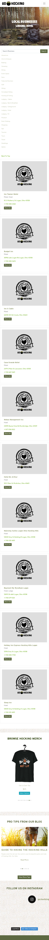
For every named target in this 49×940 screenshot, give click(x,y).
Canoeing (4, 66)
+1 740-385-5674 (10, 261)
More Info (8, 208)
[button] (18, 800)
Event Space (5, 73)
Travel (3, 139)
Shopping (4, 125)
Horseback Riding (6, 92)
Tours (3, 136)
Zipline (3, 147)
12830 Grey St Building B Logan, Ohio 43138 (19, 537)
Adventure (4, 55)
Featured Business (7, 81)
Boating (3, 62)
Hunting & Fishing (7, 95)
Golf (2, 84)
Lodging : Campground (8, 106)
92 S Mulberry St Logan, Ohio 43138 (17, 200)
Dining (3, 70)
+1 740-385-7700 (10, 655)
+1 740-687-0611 (9, 372)
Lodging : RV (5, 114)
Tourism (3, 132)
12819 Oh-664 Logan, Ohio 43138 (15, 594)
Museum (4, 117)
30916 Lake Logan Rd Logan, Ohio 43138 (18, 258)
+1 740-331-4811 (9, 540)
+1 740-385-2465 (10, 204)
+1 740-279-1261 (9, 598)
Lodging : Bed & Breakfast (9, 103)
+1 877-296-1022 (9, 429)
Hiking (3, 88)
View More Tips (24, 877)
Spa (2, 128)
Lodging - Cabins (6, 99)
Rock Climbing (5, 121)
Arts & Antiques (6, 59)
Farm (3, 77)
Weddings (4, 143)
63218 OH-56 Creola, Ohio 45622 (15, 315)
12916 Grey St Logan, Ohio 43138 (15, 651)
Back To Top (5, 156)
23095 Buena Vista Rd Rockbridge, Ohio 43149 (20, 426)
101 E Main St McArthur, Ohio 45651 (16, 483)
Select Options (24, 793)
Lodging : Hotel (6, 110)
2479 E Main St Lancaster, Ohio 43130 (17, 369)
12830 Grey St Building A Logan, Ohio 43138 (19, 709)
